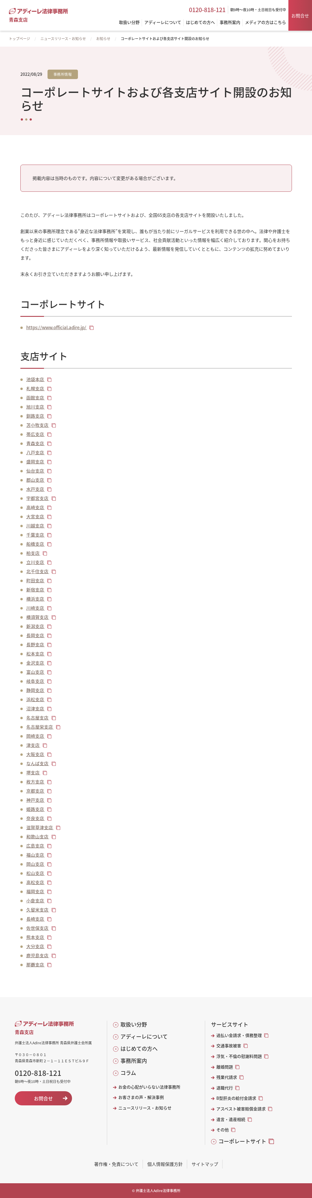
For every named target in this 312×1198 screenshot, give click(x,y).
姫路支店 (35, 809)
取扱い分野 (133, 1024)
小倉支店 (35, 900)
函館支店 (35, 397)
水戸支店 (35, 489)
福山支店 (35, 855)
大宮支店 (35, 516)
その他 (222, 1130)
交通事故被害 (228, 1045)
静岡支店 (35, 690)
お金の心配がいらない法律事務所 (149, 1087)
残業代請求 (226, 1077)
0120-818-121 (207, 10)
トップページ (19, 38)
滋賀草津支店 (40, 827)
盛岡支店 (35, 461)
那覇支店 (35, 964)
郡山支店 (35, 480)
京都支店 (35, 791)
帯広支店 (35, 434)
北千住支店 (37, 571)
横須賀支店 (37, 617)
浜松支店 (35, 699)
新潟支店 (35, 626)
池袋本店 (35, 379)
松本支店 (35, 653)
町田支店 (35, 580)
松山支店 (35, 873)
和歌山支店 (37, 836)
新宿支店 (35, 589)
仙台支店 (35, 471)
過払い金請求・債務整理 (239, 1035)
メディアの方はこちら (265, 22)
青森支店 (35, 443)
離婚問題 (224, 1067)
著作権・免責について (116, 1164)
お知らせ (103, 38)
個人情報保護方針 (165, 1164)
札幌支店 (35, 388)
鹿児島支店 (37, 955)
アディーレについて (144, 1036)
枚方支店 (35, 782)
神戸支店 (35, 800)
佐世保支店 (37, 928)
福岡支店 (35, 891)
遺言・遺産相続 (230, 1119)
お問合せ (300, 15)
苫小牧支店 (37, 425)
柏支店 (33, 553)
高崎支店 (35, 507)
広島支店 (35, 846)
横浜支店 (35, 599)
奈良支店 (35, 818)
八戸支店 (35, 452)
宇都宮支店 (37, 498)
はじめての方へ (139, 1048)
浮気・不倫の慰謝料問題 (239, 1056)
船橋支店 (35, 544)
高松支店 (35, 882)
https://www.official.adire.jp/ (56, 327)
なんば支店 (37, 763)
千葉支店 (35, 535)
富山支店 (35, 672)
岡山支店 (35, 864)
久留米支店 (37, 910)
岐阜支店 (35, 681)
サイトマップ (205, 1164)
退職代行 (224, 1088)
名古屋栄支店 (40, 727)
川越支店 (35, 525)
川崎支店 (35, 608)
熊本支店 (35, 937)
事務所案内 (133, 1060)
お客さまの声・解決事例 (141, 1097)
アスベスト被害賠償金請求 (241, 1109)
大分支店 (35, 946)
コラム (128, 1072)
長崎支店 (35, 919)
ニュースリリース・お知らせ (63, 38)
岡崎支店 (35, 736)
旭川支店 (35, 407)
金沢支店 (35, 663)
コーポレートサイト (242, 1141)
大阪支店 (35, 754)
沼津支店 (35, 708)
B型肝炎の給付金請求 (236, 1098)
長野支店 (35, 644)
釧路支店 (35, 416)
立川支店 (35, 562)
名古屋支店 (37, 717)
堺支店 (33, 772)
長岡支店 (35, 635)
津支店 (33, 745)
